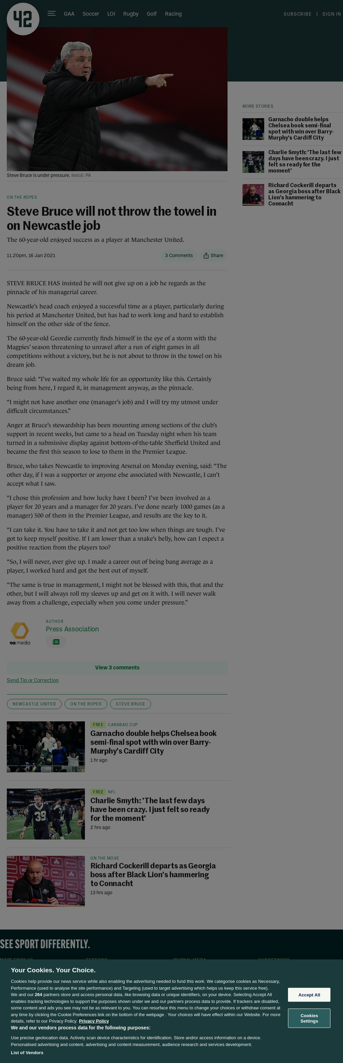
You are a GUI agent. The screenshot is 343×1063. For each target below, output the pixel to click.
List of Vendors (27, 1052)
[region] (171, 1011)
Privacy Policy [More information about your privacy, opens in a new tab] (94, 1021)
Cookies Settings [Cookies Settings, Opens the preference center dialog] (309, 1018)
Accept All (309, 994)
